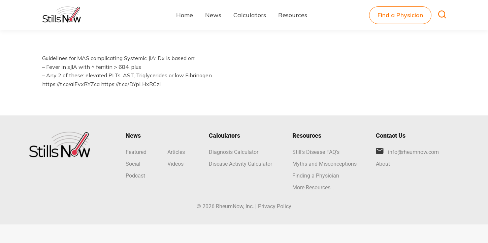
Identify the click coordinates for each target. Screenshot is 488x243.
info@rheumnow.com (413, 152)
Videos (175, 164)
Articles (176, 152)
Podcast (135, 175)
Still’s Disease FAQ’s (315, 152)
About (383, 164)
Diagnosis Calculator (233, 152)
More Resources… (313, 187)
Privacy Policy (274, 206)
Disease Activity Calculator (240, 164)
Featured (136, 152)
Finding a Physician (315, 175)
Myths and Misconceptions (324, 164)
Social (133, 164)
